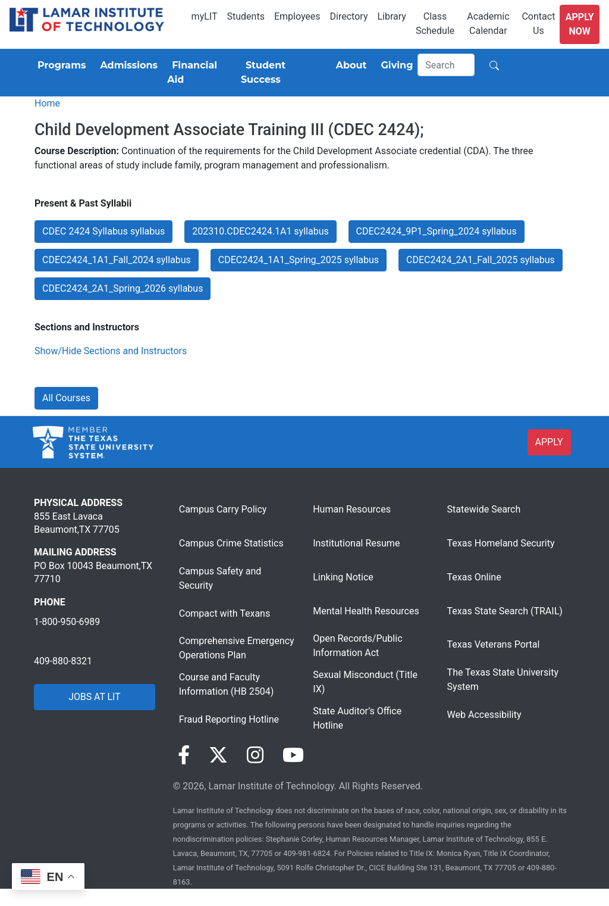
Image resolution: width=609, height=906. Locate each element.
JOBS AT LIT (94, 696)
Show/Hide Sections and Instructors (110, 351)
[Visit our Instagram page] (255, 755)
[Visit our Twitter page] (218, 755)
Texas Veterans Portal (493, 644)
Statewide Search (484, 509)
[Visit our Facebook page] (184, 755)
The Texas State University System (502, 679)
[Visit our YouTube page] (293, 755)
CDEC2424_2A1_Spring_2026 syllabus (122, 288)
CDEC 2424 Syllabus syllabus (103, 231)
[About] (349, 65)
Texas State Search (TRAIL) (505, 611)
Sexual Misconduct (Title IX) (365, 682)
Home (47, 103)
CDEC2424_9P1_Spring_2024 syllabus (436, 231)
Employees (297, 16)
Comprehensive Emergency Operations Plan (236, 648)
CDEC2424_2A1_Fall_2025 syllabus (480, 259)
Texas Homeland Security (501, 543)
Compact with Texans (224, 613)
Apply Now (580, 24)
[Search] (446, 65)
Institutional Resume (356, 543)
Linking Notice (343, 577)
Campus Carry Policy (223, 509)
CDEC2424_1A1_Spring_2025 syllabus (298, 259)
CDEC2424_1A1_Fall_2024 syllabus (116, 259)
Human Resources (352, 509)
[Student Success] (281, 72)
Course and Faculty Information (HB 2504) (226, 684)
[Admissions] (126, 65)
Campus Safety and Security (220, 578)
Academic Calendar (488, 23)
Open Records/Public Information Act (357, 645)
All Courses (66, 398)
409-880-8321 (63, 661)
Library (391, 16)
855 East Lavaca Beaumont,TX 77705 (77, 523)
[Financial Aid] (199, 72)
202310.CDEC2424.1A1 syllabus (260, 231)
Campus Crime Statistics (231, 543)
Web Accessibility (484, 714)
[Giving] (395, 65)
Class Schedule (435, 23)
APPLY (549, 442)
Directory (349, 16)
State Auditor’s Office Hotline (357, 718)
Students (246, 16)
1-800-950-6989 (67, 621)
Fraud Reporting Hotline (229, 719)
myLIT (205, 16)
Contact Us (538, 23)
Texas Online (474, 577)
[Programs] (59, 65)
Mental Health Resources (366, 611)
